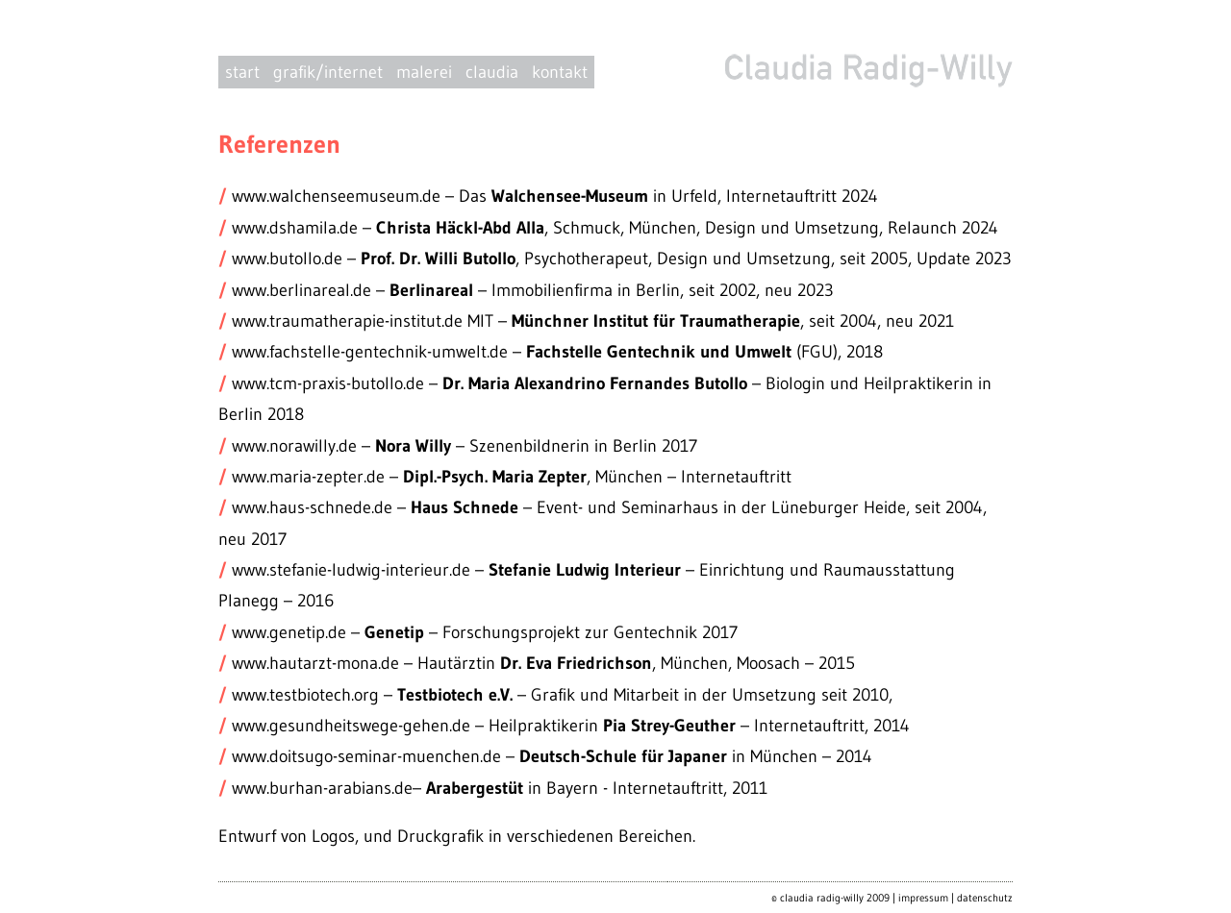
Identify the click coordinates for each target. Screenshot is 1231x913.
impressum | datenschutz (955, 897)
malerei (424, 72)
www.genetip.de (291, 632)
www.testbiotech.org (305, 694)
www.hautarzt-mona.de (315, 663)
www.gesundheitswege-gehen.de (351, 725)
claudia (491, 72)
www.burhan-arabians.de (322, 788)
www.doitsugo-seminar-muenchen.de (366, 756)
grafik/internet (328, 72)
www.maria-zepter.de (308, 476)
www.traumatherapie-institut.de (345, 321)
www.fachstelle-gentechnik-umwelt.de (372, 351)
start (242, 72)
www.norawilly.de (297, 445)
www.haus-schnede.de (312, 507)
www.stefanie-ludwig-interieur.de (351, 569)
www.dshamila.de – (304, 227)
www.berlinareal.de (301, 290)
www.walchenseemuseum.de (336, 196)
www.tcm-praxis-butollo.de (330, 383)
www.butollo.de (287, 258)
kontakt (560, 72)
